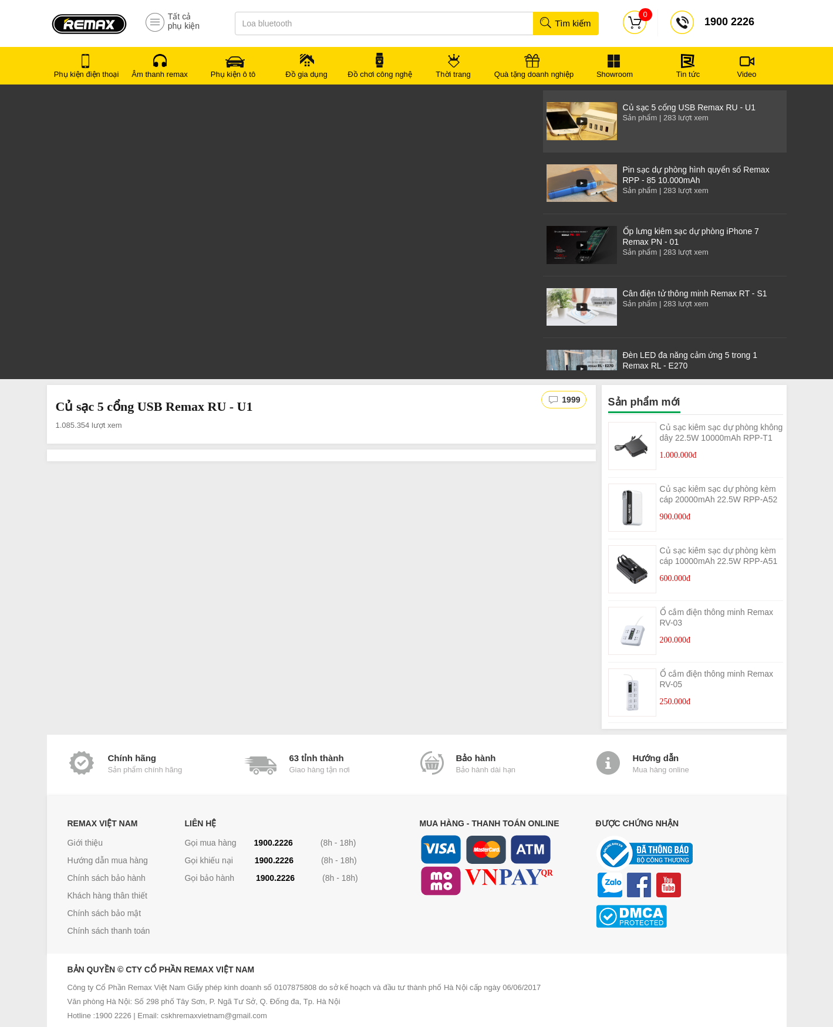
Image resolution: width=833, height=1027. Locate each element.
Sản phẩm (640, 117)
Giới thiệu (85, 842)
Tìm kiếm (565, 23)
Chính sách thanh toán (109, 930)
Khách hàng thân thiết (107, 895)
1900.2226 (273, 842)
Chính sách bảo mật (104, 913)
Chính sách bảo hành (107, 878)
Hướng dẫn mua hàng (108, 860)
